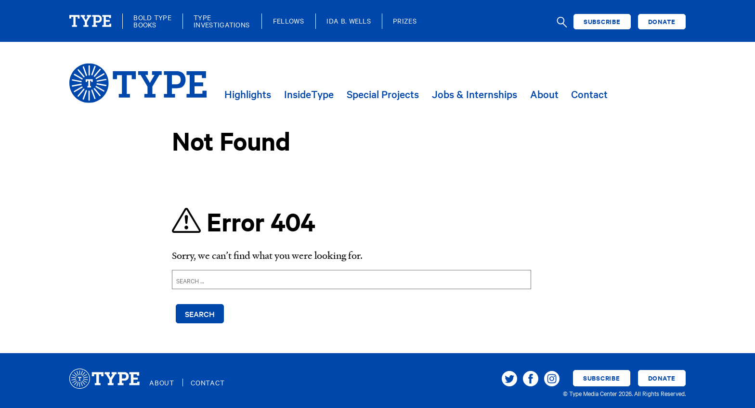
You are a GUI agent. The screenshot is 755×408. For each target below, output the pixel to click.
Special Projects (383, 95)
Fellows (288, 21)
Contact (589, 95)
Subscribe (602, 21)
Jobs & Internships (474, 95)
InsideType (309, 95)
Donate (662, 21)
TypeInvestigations (221, 21)
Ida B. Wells (348, 21)
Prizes (405, 21)
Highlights (247, 95)
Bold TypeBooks (152, 21)
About (544, 95)
